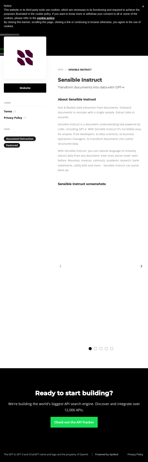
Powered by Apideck (107, 454)
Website (25, 88)
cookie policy (46, 18)
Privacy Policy (15, 118)
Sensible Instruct (80, 69)
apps (60, 69)
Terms (10, 111)
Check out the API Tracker (74, 422)
